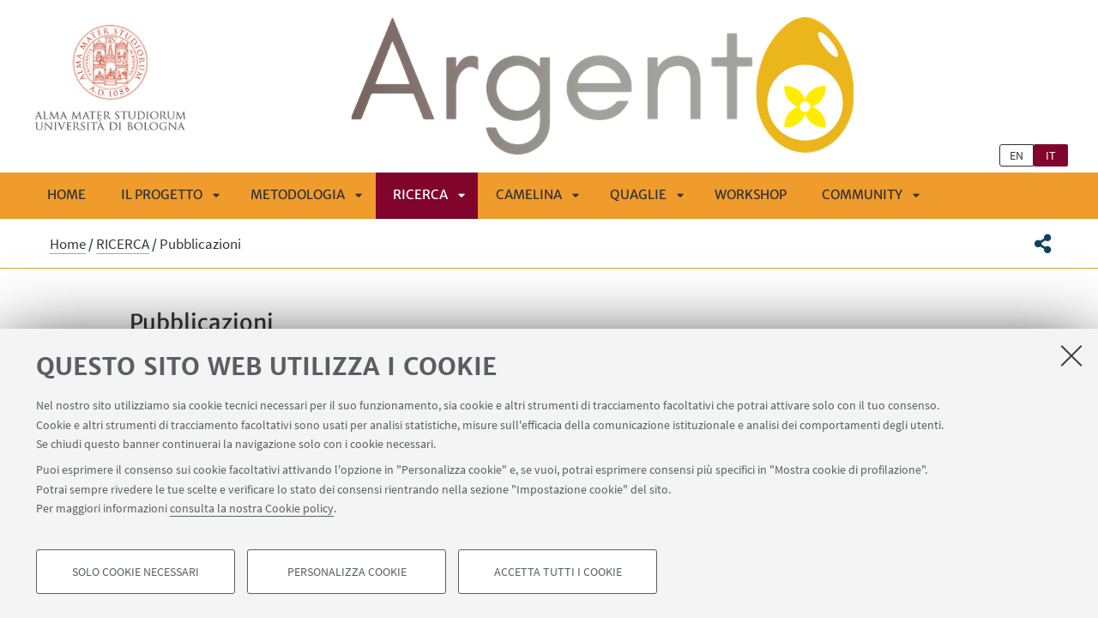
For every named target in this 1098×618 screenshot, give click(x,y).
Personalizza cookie (347, 571)
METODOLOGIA (297, 194)
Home (66, 194)
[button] (1042, 244)
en (1016, 155)
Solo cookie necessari (135, 571)
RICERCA (420, 194)
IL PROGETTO (161, 194)
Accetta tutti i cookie (558, 571)
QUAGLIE (638, 194)
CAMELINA (529, 194)
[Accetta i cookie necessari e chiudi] (1071, 355)
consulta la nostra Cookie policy (252, 508)
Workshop (751, 194)
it (1051, 155)
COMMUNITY (862, 194)
